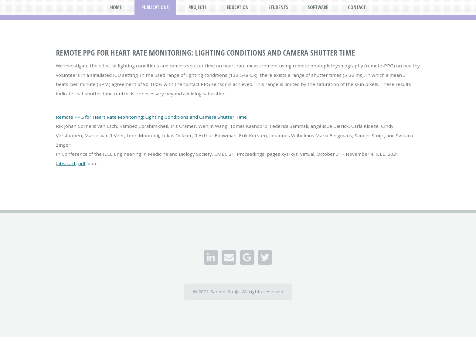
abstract (66, 163)
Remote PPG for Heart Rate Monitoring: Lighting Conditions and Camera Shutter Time (151, 117)
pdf (81, 163)
